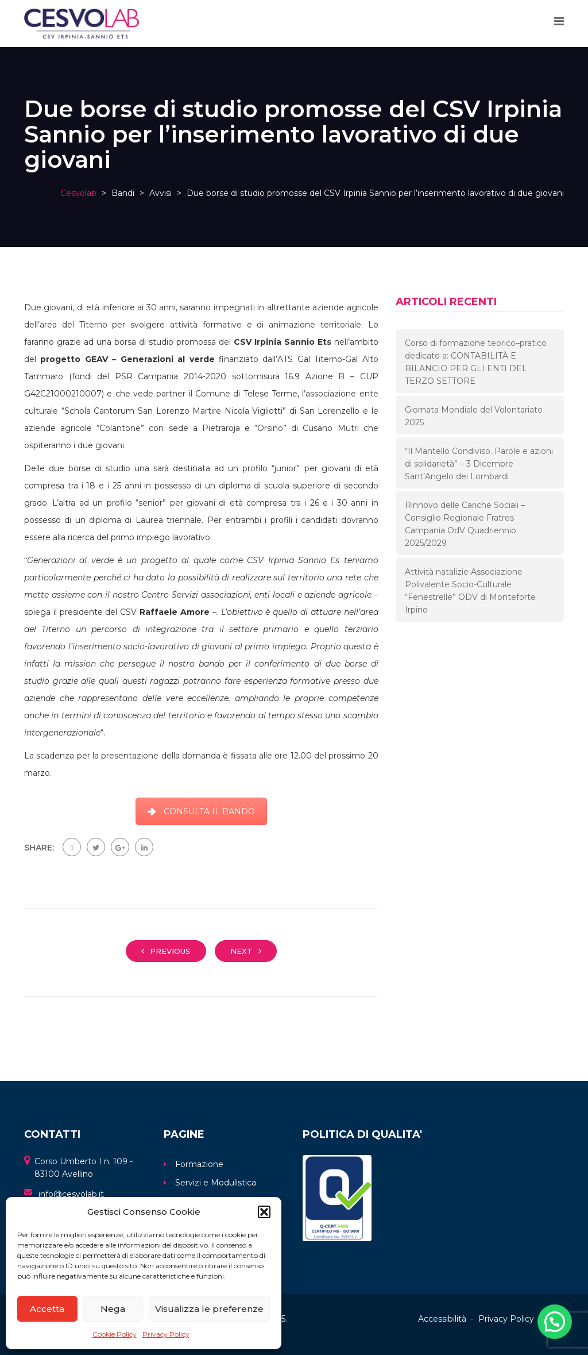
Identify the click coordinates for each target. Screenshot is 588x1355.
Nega (112, 1308)
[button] (264, 1212)
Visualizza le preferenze (209, 1308)
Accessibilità (442, 1319)
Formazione (199, 1164)
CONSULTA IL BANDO (201, 811)
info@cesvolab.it (71, 1194)
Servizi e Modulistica (215, 1182)
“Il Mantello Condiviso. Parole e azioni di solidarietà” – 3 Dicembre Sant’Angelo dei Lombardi (479, 464)
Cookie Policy (114, 1334)
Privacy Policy (165, 1334)
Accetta (47, 1308)
